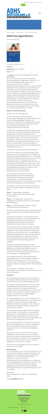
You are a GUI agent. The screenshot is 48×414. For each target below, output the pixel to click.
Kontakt (26, 2)
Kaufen (11, 75)
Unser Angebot (11, 32)
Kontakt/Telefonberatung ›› (24, 404)
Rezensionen (20, 32)
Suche (23, 5)
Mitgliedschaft (33, 2)
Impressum (23, 407)
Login (39, 2)
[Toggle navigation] (39, 13)
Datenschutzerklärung (13, 407)
